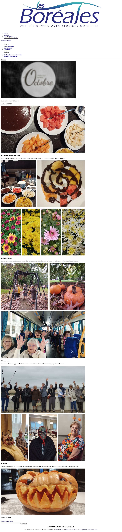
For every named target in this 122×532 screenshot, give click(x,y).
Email (11, 521)
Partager (3, 59)
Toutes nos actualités (6, 40)
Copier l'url (26, 523)
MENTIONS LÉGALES (70, 530)
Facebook (3, 521)
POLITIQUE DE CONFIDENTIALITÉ (87, 530)
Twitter (7, 521)
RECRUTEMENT (58, 530)
